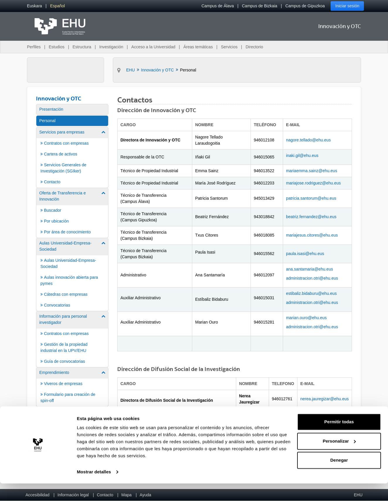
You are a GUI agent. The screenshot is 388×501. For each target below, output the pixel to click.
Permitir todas (339, 439)
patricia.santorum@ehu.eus (311, 198)
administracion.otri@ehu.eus (312, 278)
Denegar (339, 477)
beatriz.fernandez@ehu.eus (311, 216)
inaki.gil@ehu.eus (302, 155)
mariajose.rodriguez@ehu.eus (313, 183)
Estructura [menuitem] (81, 47)
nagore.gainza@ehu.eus (322, 420)
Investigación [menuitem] (111, 47)
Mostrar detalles (94, 489)
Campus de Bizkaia (260, 6)
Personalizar (339, 458)
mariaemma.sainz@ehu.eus (311, 170)
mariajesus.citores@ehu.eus (312, 235)
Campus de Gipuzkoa (305, 6)
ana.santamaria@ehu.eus (309, 269)
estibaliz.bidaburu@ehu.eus (311, 293)
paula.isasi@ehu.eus (305, 253)
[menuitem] (34, 6)
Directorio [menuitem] (254, 47)
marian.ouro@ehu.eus (306, 317)
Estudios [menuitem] (56, 47)
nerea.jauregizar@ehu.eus (324, 398)
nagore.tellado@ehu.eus (308, 140)
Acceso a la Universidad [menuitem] (153, 47)
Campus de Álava (217, 6)
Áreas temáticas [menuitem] (198, 47)
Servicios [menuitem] (229, 47)
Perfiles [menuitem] (34, 47)
